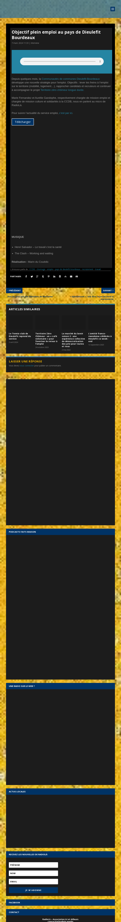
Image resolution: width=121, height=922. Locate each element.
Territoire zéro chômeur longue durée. (62, 89)
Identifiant (13, 852)
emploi (50, 173)
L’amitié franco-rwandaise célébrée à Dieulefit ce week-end (100, 241)
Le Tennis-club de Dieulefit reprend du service (20, 240)
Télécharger (23, 122)
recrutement (87, 173)
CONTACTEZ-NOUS (60, 833)
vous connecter (27, 269)
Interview (35, 43)
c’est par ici (65, 113)
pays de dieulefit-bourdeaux (67, 173)
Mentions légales (56, 918)
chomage (41, 173)
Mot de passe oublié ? (61, 865)
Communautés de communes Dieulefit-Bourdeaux (71, 78)
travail (98, 173)
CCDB (32, 173)
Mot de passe (15, 857)
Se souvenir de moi (62, 862)
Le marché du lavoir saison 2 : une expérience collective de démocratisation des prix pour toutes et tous (73, 244)
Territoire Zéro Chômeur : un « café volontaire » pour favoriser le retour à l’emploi (46, 242)
